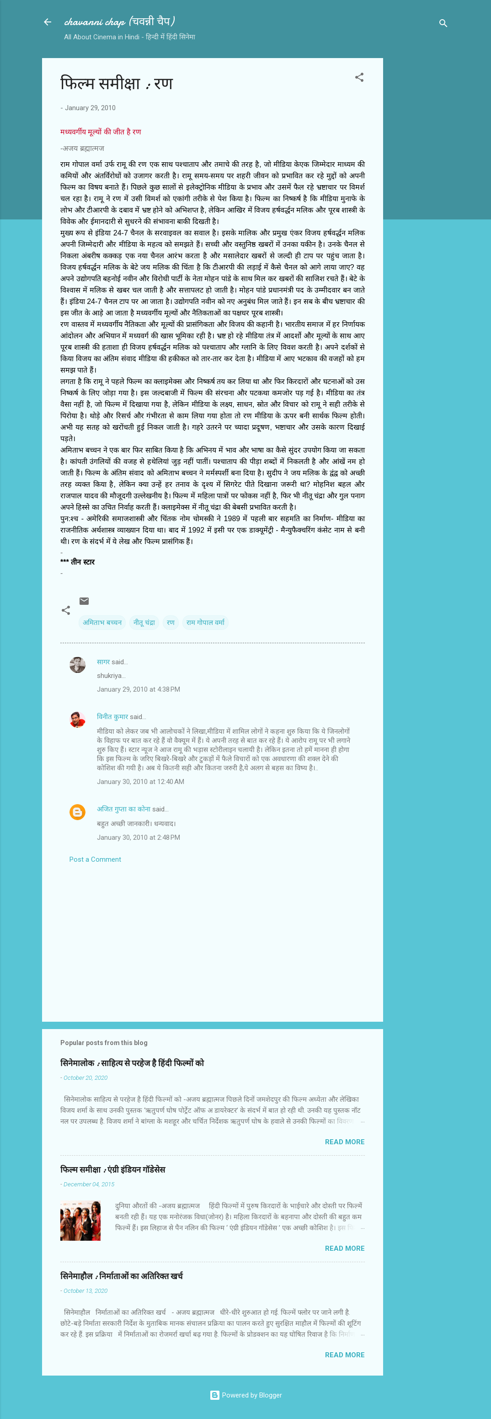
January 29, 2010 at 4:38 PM (138, 689)
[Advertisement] (419, 195)
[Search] (443, 25)
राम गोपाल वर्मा (205, 623)
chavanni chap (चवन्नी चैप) (119, 21)
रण (171, 623)
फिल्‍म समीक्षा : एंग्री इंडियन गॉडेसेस (112, 1170)
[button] (359, 79)
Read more (345, 1142)
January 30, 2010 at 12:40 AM (140, 782)
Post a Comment (95, 859)
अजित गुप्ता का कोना (123, 809)
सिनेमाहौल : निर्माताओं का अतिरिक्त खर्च (121, 1276)
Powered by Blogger (245, 1395)
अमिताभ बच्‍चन (102, 623)
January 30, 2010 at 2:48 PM (138, 837)
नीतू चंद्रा (144, 623)
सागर (103, 662)
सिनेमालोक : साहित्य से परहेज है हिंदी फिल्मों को (132, 1063)
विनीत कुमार (112, 717)
